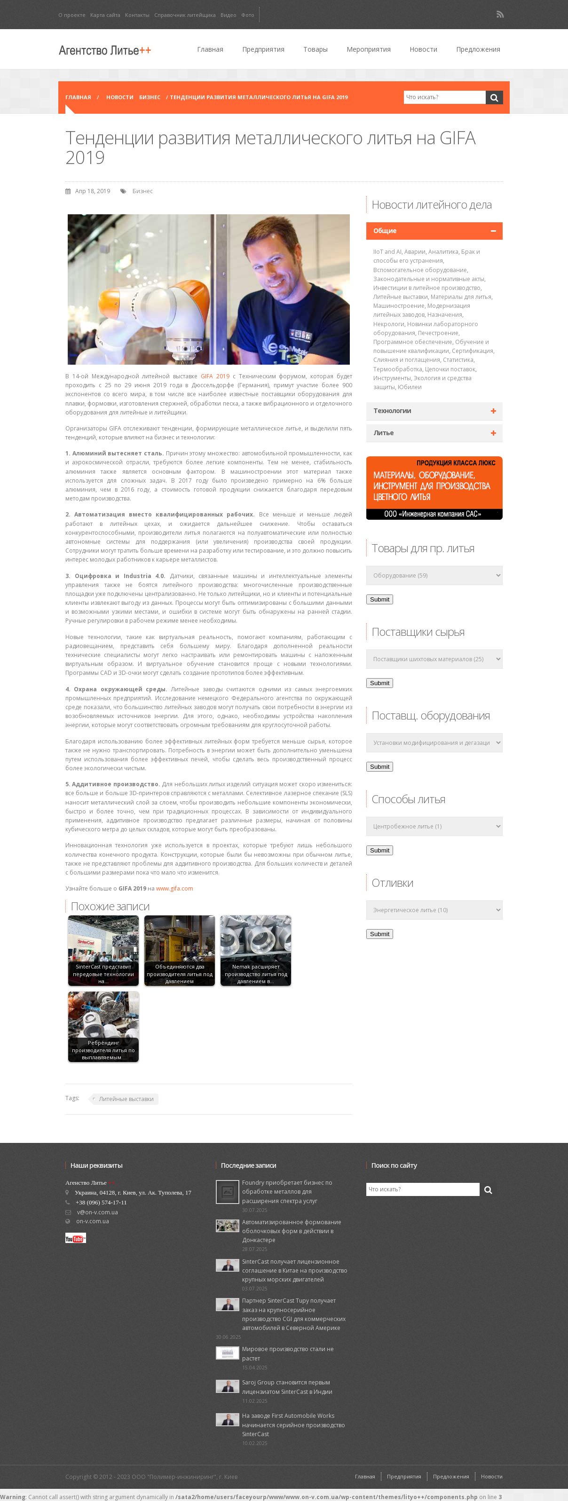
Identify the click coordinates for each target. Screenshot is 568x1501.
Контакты (137, 14)
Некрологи (388, 324)
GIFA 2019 (215, 376)
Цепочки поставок (450, 369)
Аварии (415, 252)
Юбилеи (410, 387)
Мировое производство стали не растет (288, 1353)
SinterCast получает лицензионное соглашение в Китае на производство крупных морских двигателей (294, 1270)
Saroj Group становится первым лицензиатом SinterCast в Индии (287, 1386)
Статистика (458, 360)
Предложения (478, 49)
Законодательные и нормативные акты (428, 279)
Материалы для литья (461, 297)
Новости (423, 49)
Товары (315, 49)
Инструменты (392, 378)
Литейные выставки (126, 1099)
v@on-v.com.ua (97, 1212)
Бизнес (149, 97)
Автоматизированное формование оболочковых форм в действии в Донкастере (291, 1231)
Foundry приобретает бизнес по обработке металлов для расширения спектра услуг (287, 1191)
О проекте (72, 14)
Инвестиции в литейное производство (427, 288)
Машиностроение (399, 306)
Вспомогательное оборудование (420, 270)
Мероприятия (369, 49)
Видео (229, 14)
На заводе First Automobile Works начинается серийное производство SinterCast (293, 1425)
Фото (247, 14)
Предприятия (263, 49)
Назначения (444, 315)
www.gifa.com (174, 888)
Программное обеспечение (412, 342)
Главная (210, 49)
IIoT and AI (387, 252)
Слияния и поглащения (406, 360)
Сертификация (472, 351)
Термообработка (397, 369)
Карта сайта (105, 14)
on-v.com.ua (92, 1221)
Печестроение (438, 333)
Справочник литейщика (185, 14)
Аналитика (443, 252)
